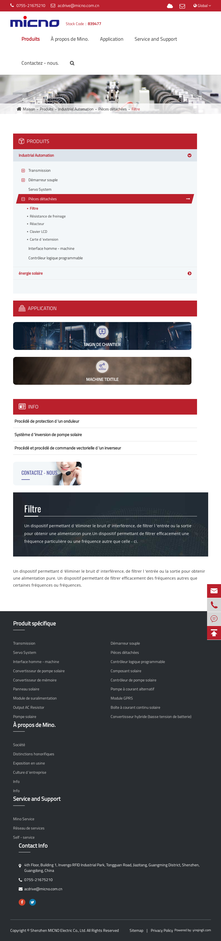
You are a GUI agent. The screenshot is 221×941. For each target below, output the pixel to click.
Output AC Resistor (28, 707)
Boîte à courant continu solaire (135, 707)
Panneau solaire (26, 689)
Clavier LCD (38, 231)
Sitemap (136, 930)
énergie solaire (31, 273)
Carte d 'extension (44, 239)
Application (111, 39)
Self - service (24, 837)
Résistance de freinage (48, 216)
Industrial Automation (76, 109)
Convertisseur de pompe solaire (39, 671)
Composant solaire (126, 671)
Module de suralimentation (35, 698)
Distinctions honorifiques (33, 754)
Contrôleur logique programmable (138, 661)
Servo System (24, 652)
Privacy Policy (162, 930)
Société (19, 745)
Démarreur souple (125, 643)
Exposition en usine (29, 763)
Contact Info (33, 846)
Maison (29, 109)
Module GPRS (122, 698)
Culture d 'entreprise (29, 772)
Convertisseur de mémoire (35, 680)
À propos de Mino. (70, 39)
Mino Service (23, 819)
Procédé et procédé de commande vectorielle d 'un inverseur (67, 448)
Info (28, 406)
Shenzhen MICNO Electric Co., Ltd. (58, 930)
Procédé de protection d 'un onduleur (46, 421)
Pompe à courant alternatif (132, 689)
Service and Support (156, 39)
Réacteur (37, 223)
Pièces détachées (112, 109)
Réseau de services (29, 828)
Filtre (136, 109)
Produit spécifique (34, 624)
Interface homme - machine (36, 661)
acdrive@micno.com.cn (78, 5)
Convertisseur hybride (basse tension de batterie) (151, 716)
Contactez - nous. (40, 63)
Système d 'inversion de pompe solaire (48, 434)
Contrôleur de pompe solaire (133, 680)
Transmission (24, 643)
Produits (30, 39)
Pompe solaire (24, 716)
